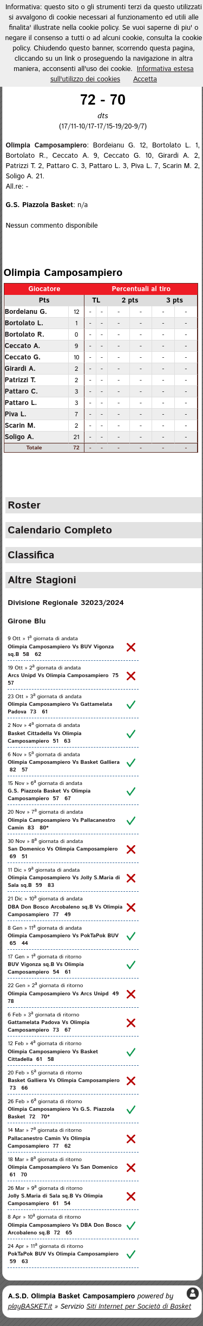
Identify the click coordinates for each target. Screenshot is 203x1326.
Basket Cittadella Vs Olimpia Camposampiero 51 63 (44, 737)
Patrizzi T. (20, 380)
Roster (24, 505)
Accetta (145, 79)
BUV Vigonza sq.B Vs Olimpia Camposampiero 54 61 (46, 968)
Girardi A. (20, 369)
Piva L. (16, 414)
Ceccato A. (23, 346)
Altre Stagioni (42, 580)
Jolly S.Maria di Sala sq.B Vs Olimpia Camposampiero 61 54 (55, 1199)
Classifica (31, 555)
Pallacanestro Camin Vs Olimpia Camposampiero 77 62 (49, 1142)
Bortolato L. (24, 323)
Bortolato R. (24, 334)
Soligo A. (19, 437)
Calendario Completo (60, 530)
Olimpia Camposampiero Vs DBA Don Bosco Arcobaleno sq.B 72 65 (64, 1229)
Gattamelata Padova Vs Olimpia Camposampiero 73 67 (48, 1026)
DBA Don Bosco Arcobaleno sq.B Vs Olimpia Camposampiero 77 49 (65, 910)
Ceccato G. (23, 357)
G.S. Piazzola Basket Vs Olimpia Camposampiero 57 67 (49, 794)
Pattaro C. (21, 391)
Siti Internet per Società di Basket (139, 1307)
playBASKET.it (30, 1307)
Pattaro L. (21, 403)
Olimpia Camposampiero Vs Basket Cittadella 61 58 (53, 1055)
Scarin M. (20, 425)
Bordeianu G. (26, 312)
